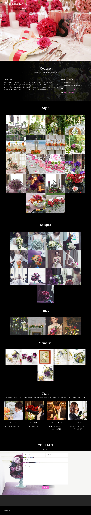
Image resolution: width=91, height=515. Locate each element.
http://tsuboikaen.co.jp (69, 92)
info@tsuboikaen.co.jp (69, 89)
